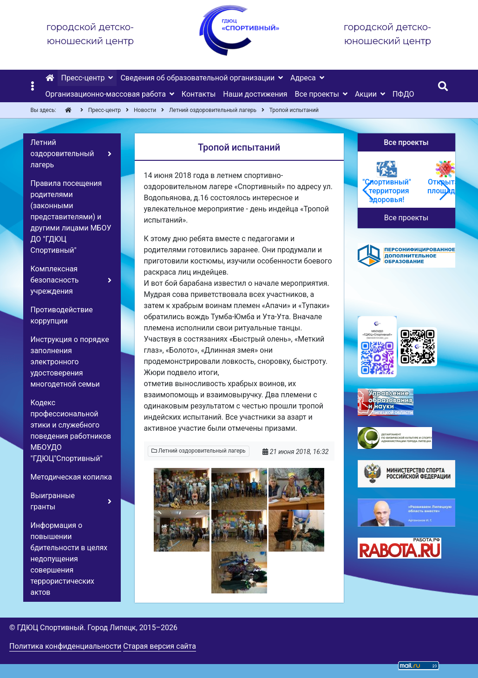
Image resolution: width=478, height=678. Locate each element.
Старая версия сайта (159, 646)
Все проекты (406, 217)
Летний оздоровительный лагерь (198, 451)
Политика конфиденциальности (65, 646)
